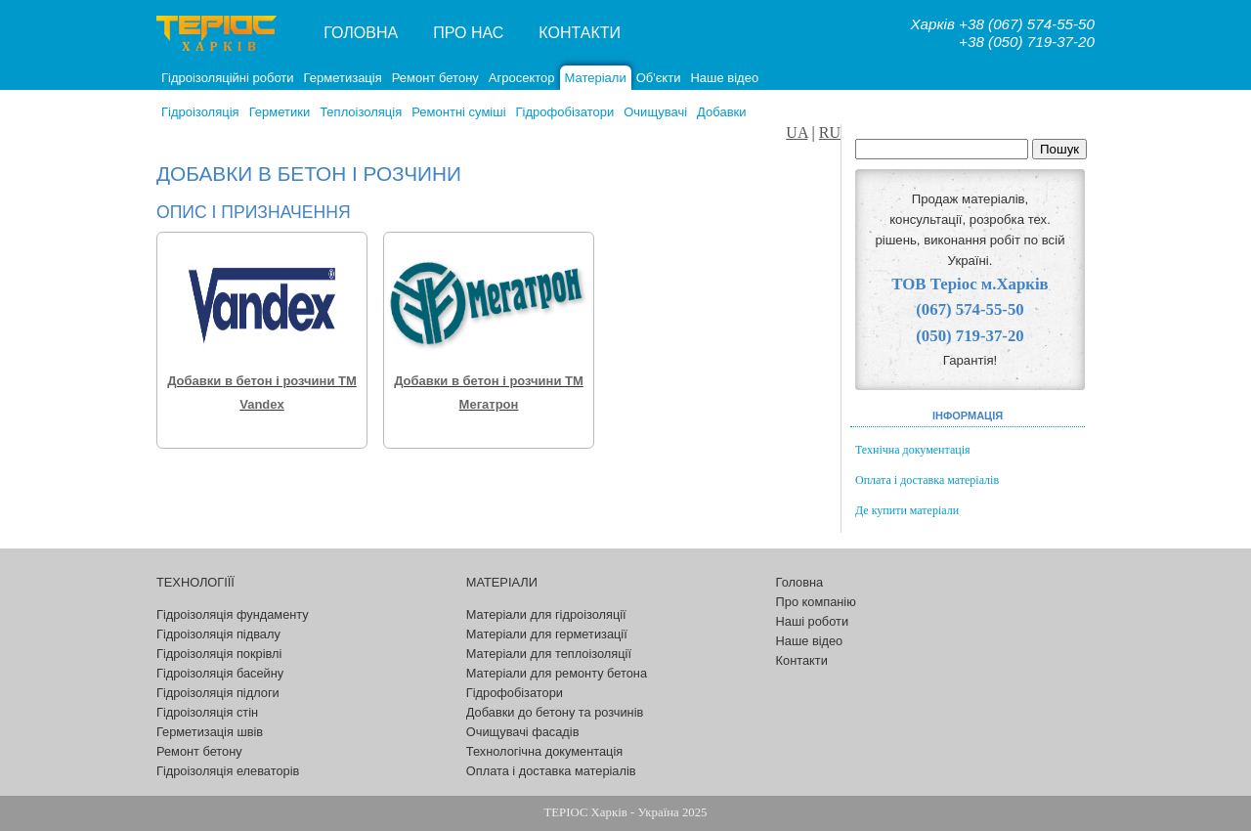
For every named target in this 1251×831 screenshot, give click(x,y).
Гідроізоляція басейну (219, 673)
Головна (361, 32)
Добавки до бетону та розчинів (555, 712)
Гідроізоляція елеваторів (227, 771)
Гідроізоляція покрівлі (218, 653)
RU (830, 132)
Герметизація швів (209, 731)
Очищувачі (655, 112)
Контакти (580, 32)
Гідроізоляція (200, 112)
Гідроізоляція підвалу (218, 634)
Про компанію (816, 601)
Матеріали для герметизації (546, 634)
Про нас (468, 32)
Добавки (721, 112)
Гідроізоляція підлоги (218, 692)
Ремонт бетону (435, 77)
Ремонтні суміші (458, 112)
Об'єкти (658, 77)
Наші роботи (812, 621)
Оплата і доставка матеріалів (927, 480)
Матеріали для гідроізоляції (546, 614)
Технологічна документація (544, 751)
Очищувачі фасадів (523, 731)
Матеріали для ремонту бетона (556, 673)
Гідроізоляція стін (207, 712)
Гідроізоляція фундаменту (232, 614)
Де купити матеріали (907, 510)
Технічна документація (913, 450)
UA (796, 132)
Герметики (280, 112)
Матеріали (595, 77)
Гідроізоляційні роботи (227, 77)
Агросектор (522, 77)
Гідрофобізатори (565, 112)
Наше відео (724, 77)
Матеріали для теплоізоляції (548, 653)
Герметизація (343, 77)
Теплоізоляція (361, 112)
